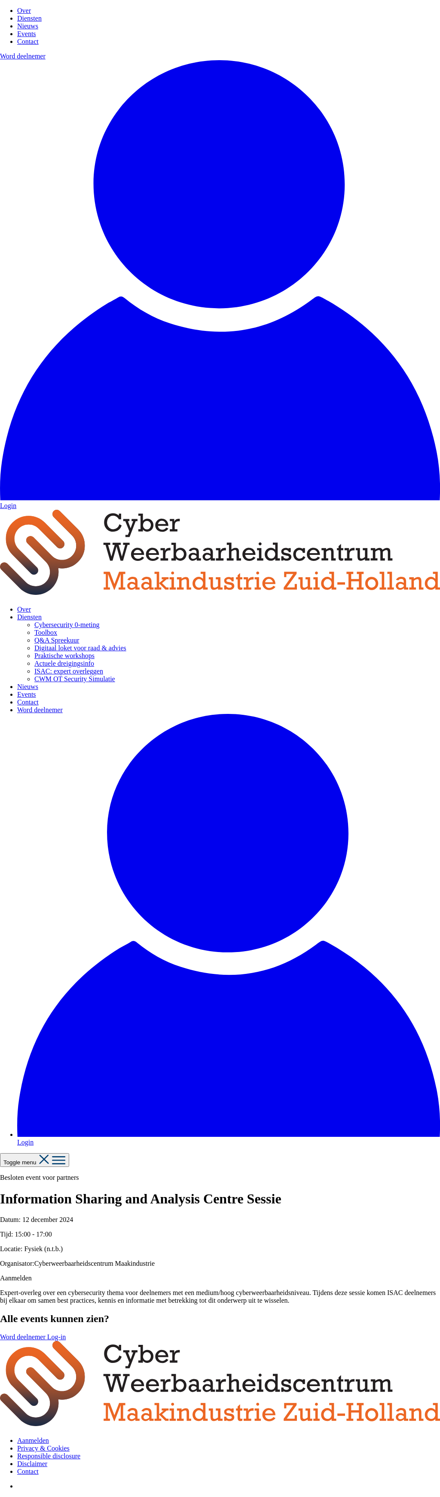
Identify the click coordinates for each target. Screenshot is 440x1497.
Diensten (29, 18)
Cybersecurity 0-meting (67, 624)
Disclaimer (32, 1463)
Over (24, 10)
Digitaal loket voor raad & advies (80, 648)
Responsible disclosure (48, 1456)
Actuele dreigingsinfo (64, 663)
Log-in (56, 1337)
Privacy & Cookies (43, 1448)
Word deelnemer (23, 56)
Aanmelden (33, 1440)
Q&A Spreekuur (56, 640)
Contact (28, 41)
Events (26, 33)
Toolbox (45, 632)
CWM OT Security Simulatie (74, 679)
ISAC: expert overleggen (68, 671)
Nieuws (27, 26)
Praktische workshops (64, 655)
